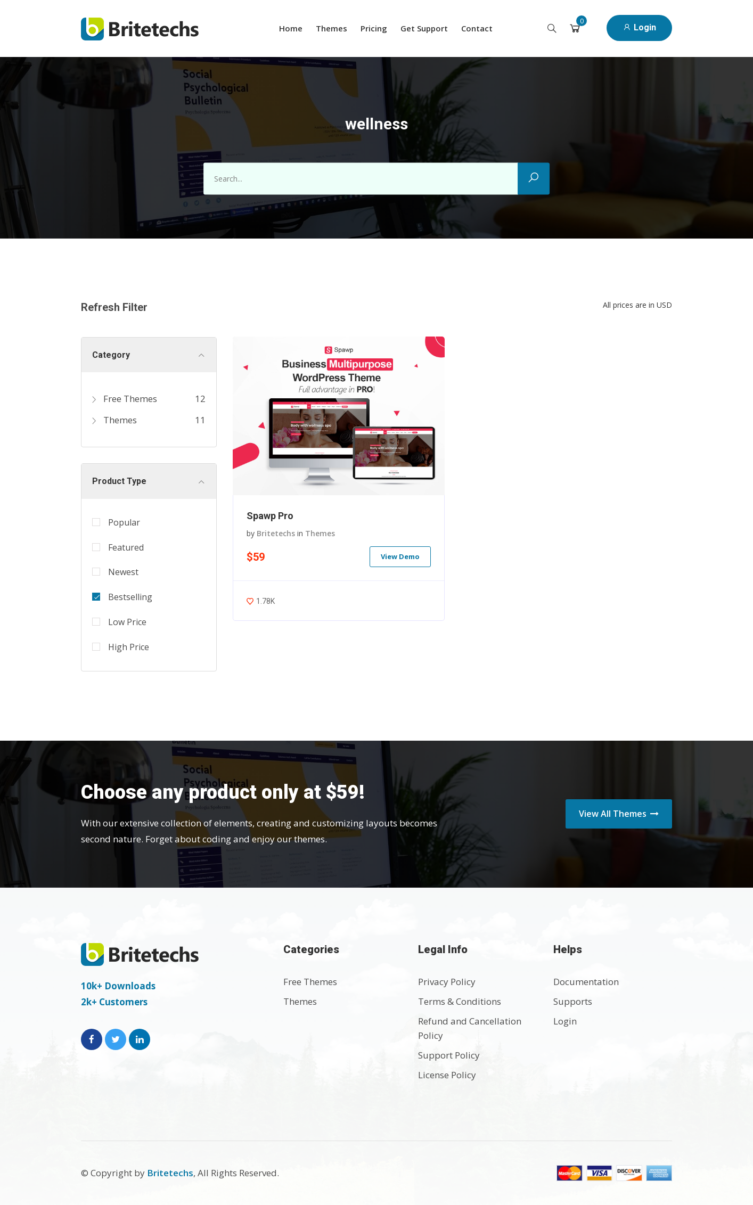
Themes (331, 28)
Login (639, 27)
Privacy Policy (447, 982)
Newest (123, 572)
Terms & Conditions (459, 1001)
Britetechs (276, 533)
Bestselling (130, 597)
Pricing (374, 28)
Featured (126, 547)
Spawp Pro (270, 515)
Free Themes (124, 398)
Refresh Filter (114, 307)
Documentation (586, 982)
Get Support (424, 28)
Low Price (127, 622)
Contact (477, 28)
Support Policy (449, 1055)
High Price (128, 647)
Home (290, 28)
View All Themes (619, 813)
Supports (572, 1001)
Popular (124, 522)
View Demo (400, 556)
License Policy (447, 1075)
